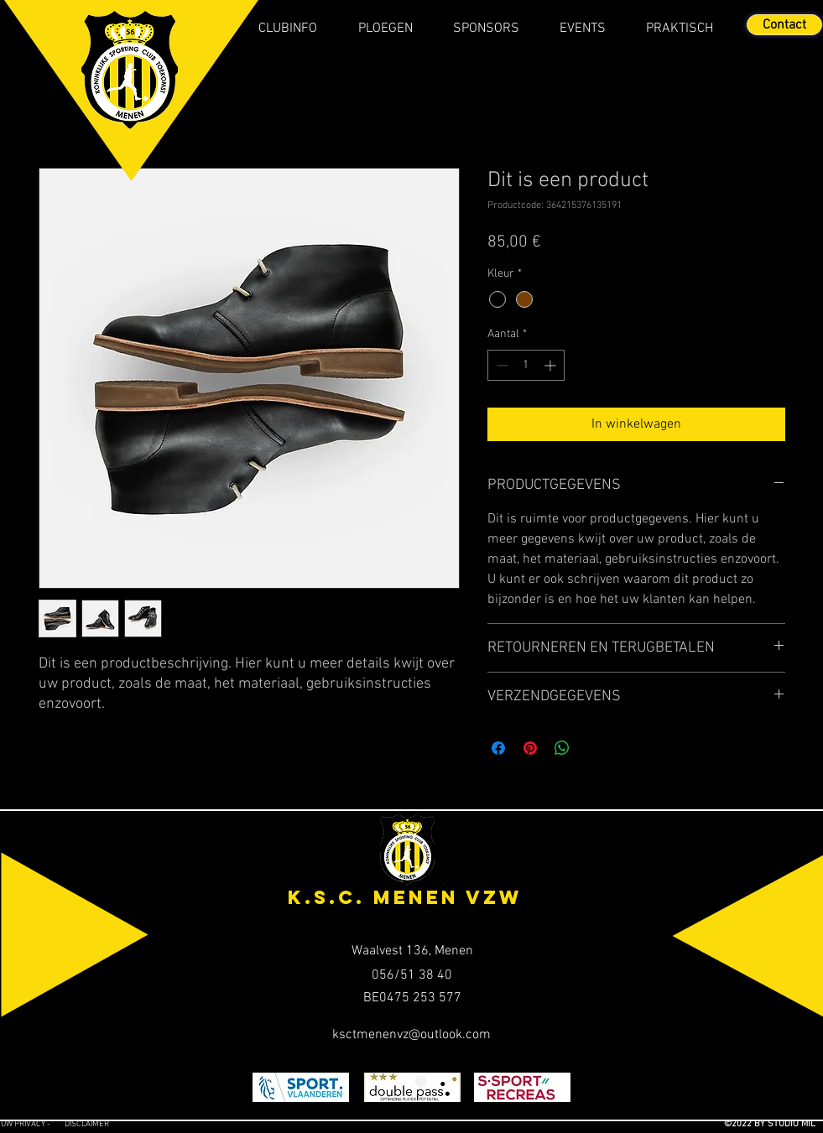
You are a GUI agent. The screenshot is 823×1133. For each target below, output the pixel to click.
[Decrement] (500, 365)
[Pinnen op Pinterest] (530, 748)
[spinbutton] (526, 365)
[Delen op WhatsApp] (562, 748)
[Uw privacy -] (32, 1124)
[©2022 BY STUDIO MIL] (748, 1124)
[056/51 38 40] (412, 975)
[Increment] (551, 365)
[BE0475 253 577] (412, 998)
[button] (288, 29)
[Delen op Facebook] (498, 748)
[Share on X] (594, 748)
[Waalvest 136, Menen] (412, 951)
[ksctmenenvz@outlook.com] (411, 1035)
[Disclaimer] (100, 1124)
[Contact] (784, 24)
